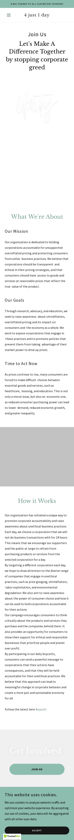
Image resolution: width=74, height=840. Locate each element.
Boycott (41, 709)
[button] (9, 15)
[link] (37, 15)
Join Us (37, 769)
